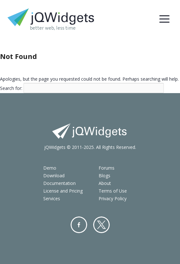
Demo (49, 168)
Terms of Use (113, 191)
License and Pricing (63, 191)
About (105, 183)
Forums (106, 168)
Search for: (11, 88)
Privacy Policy (113, 198)
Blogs (104, 175)
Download (54, 175)
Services (51, 198)
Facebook (79, 224)
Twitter (101, 224)
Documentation (59, 183)
